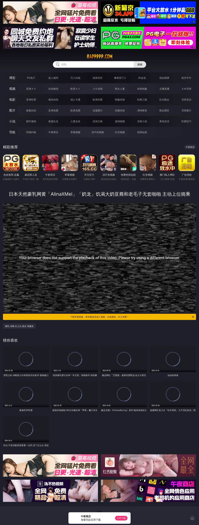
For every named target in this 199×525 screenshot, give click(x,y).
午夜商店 (53, 132)
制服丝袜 (120, 99)
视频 (12, 89)
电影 (12, 99)
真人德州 (53, 78)
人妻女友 (75, 121)
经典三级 (142, 99)
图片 (12, 110)
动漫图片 (98, 110)
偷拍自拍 (53, 99)
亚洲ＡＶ (31, 88)
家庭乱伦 (53, 121)
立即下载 (121, 518)
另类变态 (186, 99)
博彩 (12, 78)
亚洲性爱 (31, 99)
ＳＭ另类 (186, 88)
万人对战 (75, 78)
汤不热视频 (97, 132)
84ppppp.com (99, 56)
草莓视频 (75, 132)
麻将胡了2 (119, 78)
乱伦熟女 (164, 99)
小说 (12, 121)
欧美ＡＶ (75, 88)
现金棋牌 (164, 78)
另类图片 (186, 110)
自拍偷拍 (53, 88)
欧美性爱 (98, 99)
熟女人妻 (120, 88)
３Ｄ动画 (98, 88)
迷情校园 (120, 121)
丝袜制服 (142, 88)
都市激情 (31, 121)
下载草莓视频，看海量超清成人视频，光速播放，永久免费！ (132, 317)
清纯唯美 (142, 110)
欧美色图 (75, 110)
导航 (12, 132)
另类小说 (142, 121)
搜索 (139, 64)
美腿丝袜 (120, 110)
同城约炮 (31, 132)
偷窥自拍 (31, 110)
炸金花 (142, 78)
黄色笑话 (164, 121)
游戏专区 (98, 78)
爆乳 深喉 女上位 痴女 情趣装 (19, 326)
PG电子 (31, 78)
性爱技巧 (186, 121)
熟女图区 (164, 110)
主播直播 (164, 88)
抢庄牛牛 (186, 78)
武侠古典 (98, 121)
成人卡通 (75, 99)
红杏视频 (120, 132)
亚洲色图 (53, 110)
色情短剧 (142, 132)
